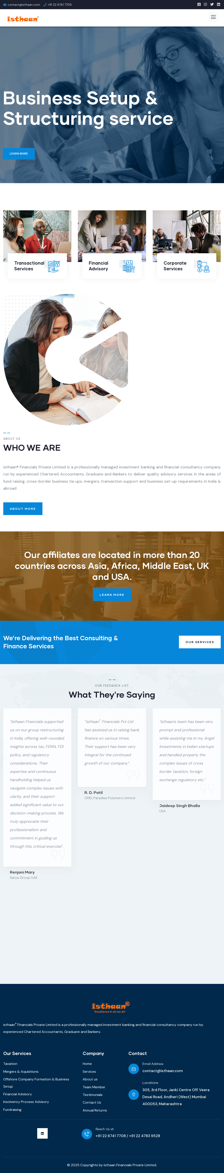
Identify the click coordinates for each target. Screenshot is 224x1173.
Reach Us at (105, 1129)
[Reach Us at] (87, 1134)
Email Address (152, 1064)
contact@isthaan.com (162, 1070)
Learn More (19, 153)
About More (23, 508)
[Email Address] (133, 1069)
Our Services (200, 642)
